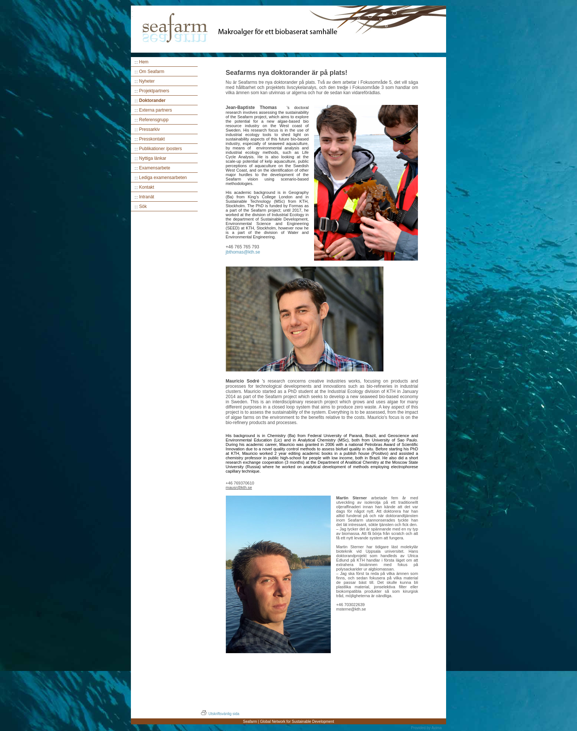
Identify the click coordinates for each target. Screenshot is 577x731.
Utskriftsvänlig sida (219, 714)
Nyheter (147, 81)
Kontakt (146, 187)
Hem (143, 61)
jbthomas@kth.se (243, 252)
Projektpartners (154, 90)
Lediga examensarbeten (163, 177)
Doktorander (152, 100)
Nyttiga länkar (152, 158)
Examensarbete (154, 168)
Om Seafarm (151, 71)
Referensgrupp (153, 119)
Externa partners (155, 110)
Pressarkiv (149, 129)
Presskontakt (152, 139)
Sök (143, 206)
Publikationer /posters (160, 148)
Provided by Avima (426, 728)
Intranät (146, 196)
